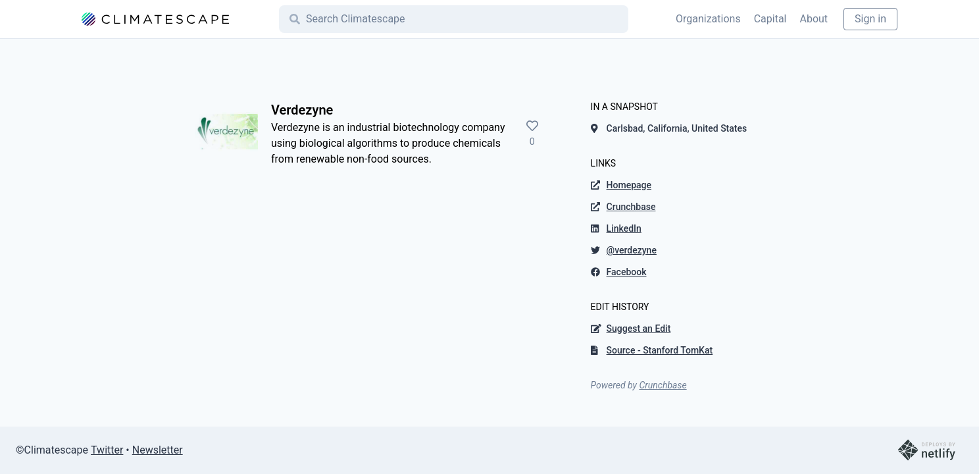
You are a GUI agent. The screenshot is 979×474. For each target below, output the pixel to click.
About (813, 19)
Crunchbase (662, 385)
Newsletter (157, 450)
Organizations (708, 19)
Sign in (870, 19)
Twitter (107, 450)
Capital (770, 19)
